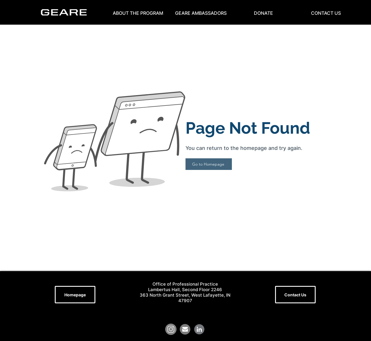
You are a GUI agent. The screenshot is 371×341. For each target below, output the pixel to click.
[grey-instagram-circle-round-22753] (171, 329)
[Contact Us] (295, 294)
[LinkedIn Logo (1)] (199, 329)
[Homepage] (75, 294)
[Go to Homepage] (209, 164)
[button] (138, 13)
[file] (185, 329)
